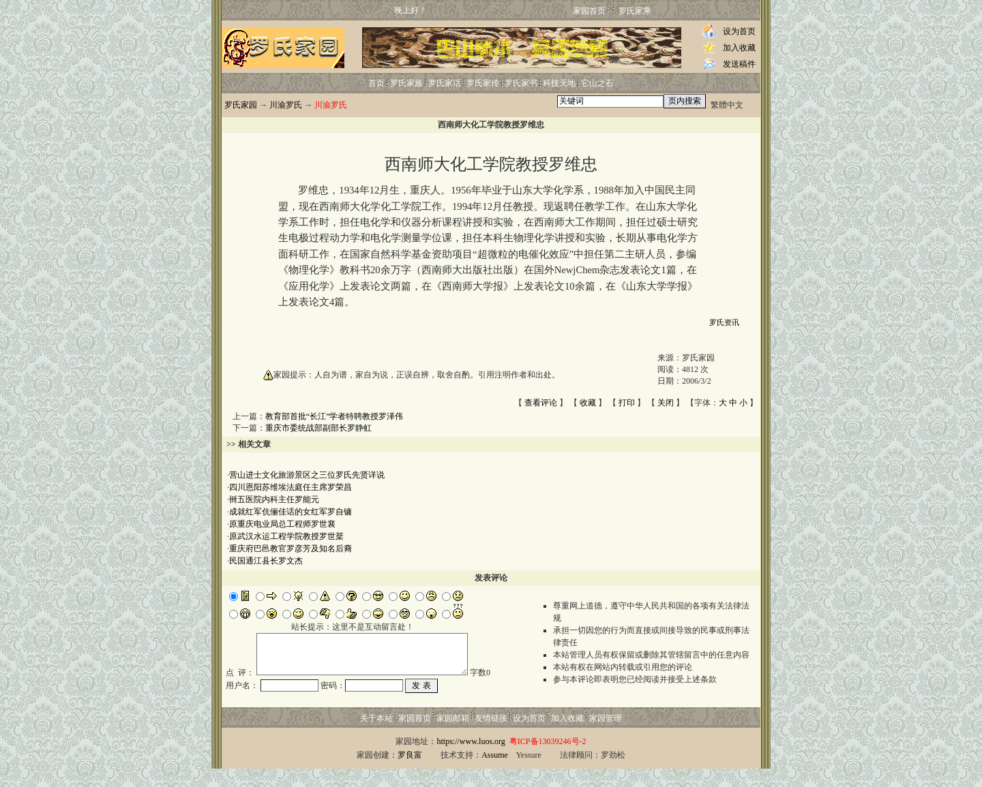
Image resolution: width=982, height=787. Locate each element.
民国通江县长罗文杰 (266, 561)
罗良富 (410, 773)
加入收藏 (739, 47)
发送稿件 (739, 64)
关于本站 (376, 736)
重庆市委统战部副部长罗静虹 (318, 428)
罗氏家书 (521, 83)
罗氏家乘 (635, 11)
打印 (627, 402)
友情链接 (491, 736)
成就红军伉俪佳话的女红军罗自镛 (290, 511)
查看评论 (540, 402)
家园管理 (605, 736)
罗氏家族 (406, 83)
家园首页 (589, 11)
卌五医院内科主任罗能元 (274, 499)
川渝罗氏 (285, 105)
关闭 (665, 402)
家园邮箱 (452, 736)
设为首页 (739, 31)
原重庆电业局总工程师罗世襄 (282, 524)
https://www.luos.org (470, 760)
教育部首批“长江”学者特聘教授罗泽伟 (334, 416)
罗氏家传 (482, 83)
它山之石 (597, 83)
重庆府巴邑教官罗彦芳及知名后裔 (290, 548)
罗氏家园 (240, 105)
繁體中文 (727, 105)
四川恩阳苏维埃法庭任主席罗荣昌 (290, 487)
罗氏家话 (444, 83)
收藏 (588, 402)
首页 (376, 83)
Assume (494, 773)
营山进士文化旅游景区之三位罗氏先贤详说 (307, 475)
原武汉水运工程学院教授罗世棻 (286, 536)
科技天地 (559, 83)
